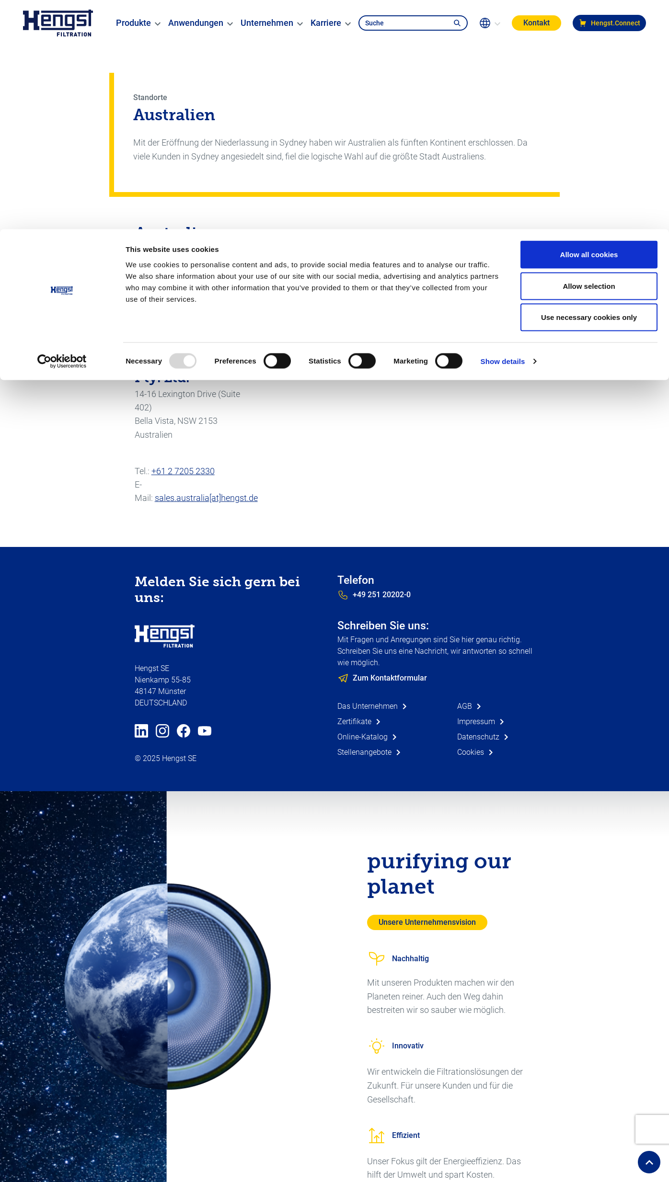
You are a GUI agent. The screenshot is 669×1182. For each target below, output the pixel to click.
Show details (503, 132)
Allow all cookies (589, 25)
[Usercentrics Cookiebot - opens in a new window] (62, 132)
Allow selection (589, 57)
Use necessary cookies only (589, 88)
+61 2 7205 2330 (183, 471)
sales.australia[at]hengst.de (206, 498)
